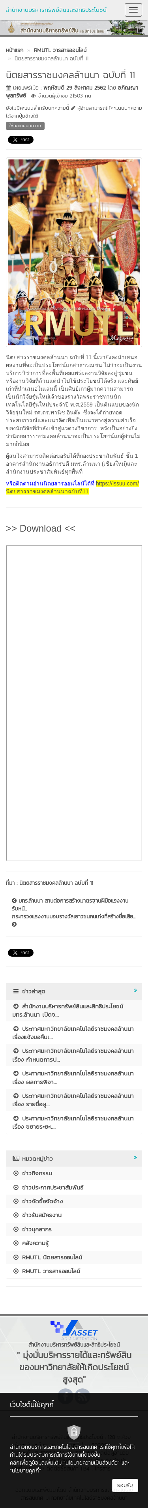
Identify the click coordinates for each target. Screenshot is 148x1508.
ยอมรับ (125, 1485)
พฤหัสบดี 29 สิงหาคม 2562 (74, 88)
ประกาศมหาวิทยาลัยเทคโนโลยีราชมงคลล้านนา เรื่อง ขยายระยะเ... (73, 1122)
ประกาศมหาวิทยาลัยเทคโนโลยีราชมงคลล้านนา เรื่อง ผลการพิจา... (73, 1077)
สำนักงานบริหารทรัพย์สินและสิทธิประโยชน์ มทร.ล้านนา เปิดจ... (67, 1010)
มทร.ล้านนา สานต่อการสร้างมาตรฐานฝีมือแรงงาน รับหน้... (70, 905)
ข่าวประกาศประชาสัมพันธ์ (47, 1187)
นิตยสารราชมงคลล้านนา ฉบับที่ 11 (56, 883)
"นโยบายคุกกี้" (25, 1471)
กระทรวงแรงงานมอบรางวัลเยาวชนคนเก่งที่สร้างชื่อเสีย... (73, 920)
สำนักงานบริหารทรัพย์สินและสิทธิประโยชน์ (56, 9)
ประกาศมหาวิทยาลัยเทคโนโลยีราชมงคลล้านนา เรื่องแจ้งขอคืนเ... (73, 1033)
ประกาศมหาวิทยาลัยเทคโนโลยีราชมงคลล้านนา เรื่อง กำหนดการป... (73, 1055)
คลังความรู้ (30, 1243)
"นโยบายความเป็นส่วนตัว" (92, 1463)
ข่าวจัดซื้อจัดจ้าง (37, 1201)
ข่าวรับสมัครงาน (37, 1215)
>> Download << (40, 528)
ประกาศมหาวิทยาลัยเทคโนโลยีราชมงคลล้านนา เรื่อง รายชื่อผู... (73, 1100)
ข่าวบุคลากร (32, 1229)
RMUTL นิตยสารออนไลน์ (47, 1257)
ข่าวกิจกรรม (32, 1173)
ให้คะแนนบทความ (25, 125)
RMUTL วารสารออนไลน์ (46, 1271)
